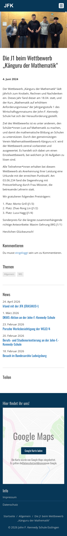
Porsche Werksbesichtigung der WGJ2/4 (26, 328)
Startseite (9, 516)
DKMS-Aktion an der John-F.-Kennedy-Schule (29, 317)
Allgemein (25, 516)
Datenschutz (10, 504)
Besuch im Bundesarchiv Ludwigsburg (25, 355)
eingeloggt (21, 253)
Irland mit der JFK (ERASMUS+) (21, 306)
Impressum (10, 497)
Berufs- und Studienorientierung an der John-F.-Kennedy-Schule (31, 342)
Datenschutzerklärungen (34, 463)
